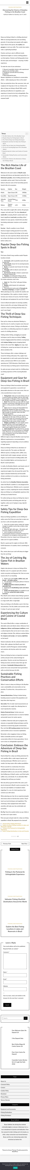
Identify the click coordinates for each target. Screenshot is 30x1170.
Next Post (24, 843)
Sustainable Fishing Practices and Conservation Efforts (15, 156)
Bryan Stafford (9, 14)
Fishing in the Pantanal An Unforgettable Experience (13, 828)
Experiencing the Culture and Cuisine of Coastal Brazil (15, 152)
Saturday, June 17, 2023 (20, 14)
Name (5, 972)
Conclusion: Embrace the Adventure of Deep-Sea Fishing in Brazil (14, 159)
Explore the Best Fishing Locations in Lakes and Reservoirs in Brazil (15, 825)
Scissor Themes (12, 1150)
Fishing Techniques (6, 1115)
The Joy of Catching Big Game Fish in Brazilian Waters (15, 148)
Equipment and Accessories (8, 1109)
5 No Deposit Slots (17, 1038)
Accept (15, 1167)
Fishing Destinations (14, 7)
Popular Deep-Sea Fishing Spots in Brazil (13, 138)
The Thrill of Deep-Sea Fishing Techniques (13, 139)
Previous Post (7, 843)
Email (5, 979)
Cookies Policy (5, 1090)
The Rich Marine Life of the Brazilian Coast (14, 136)
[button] (26, 134)
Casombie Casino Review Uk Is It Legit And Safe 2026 (19, 1062)
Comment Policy (5, 1084)
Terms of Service (5, 1100)
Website (5, 986)
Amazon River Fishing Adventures (12, 823)
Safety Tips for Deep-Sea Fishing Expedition (14, 145)
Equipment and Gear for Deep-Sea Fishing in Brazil (14, 142)
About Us (3, 1081)
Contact (3, 1087)
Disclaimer (4, 1094)
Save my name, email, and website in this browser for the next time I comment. (14, 997)
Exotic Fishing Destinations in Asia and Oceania (16, 831)
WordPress (15, 1151)
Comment (6, 952)
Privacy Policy (4, 1097)
